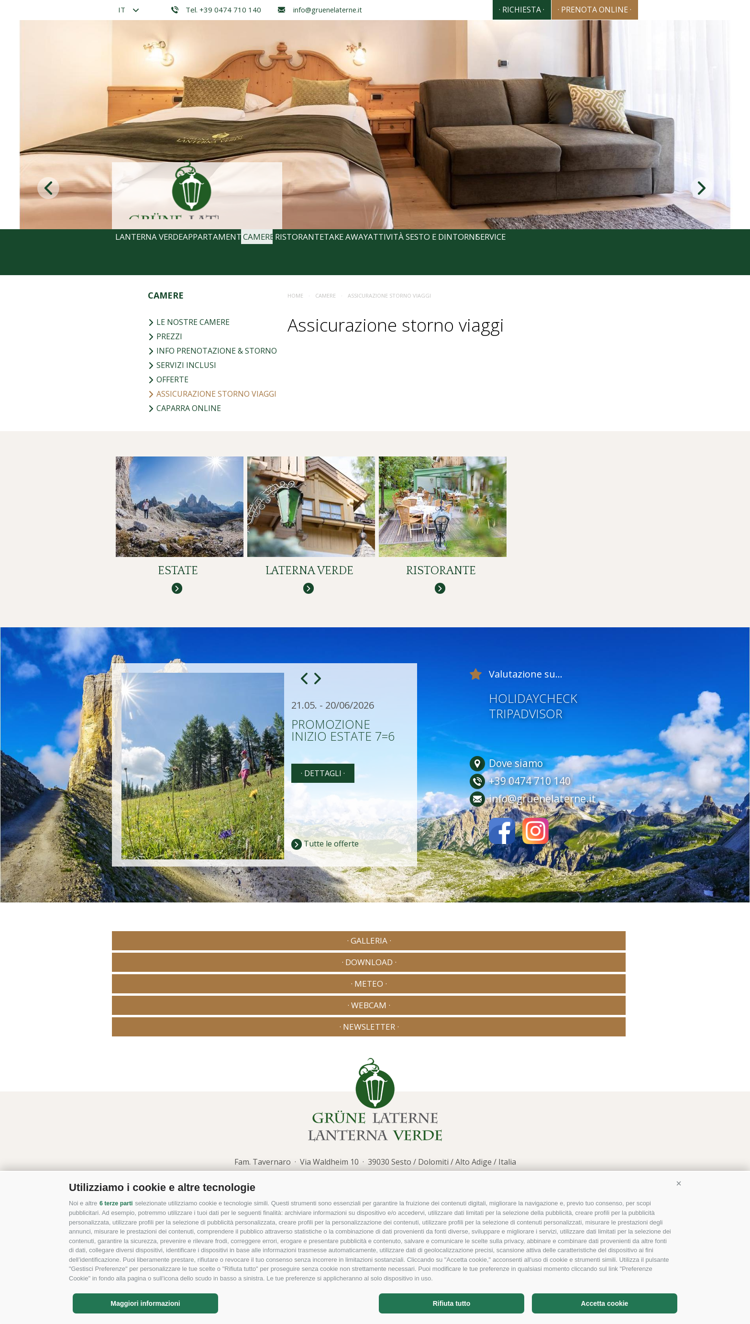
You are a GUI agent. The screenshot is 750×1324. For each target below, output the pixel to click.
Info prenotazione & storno (212, 350)
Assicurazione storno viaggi (212, 394)
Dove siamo (506, 786)
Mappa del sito (275, 1139)
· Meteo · (375, 962)
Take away (414, 252)
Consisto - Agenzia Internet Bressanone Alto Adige (546, 1137)
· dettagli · (323, 795)
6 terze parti (116, 1203)
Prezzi (165, 336)
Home (295, 295)
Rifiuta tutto (452, 1303)
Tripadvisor (525, 736)
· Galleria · (162, 962)
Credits (202, 1139)
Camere (296, 252)
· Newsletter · (588, 962)
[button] (678, 1183)
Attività (469, 252)
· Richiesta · (495, 9)
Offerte (168, 379)
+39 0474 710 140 (338, 1107)
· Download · (268, 962)
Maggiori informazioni (145, 1303)
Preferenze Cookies (413, 1139)
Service (607, 252)
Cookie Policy (326, 1139)
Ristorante (352, 252)
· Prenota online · (586, 9)
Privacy (233, 1139)
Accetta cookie (605, 1303)
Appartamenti (234, 252)
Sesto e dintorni (540, 252)
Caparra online (184, 408)
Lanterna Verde (154, 252)
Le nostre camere (189, 322)
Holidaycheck (533, 720)
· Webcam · (481, 962)
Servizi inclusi (182, 365)
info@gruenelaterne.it (320, 10)
